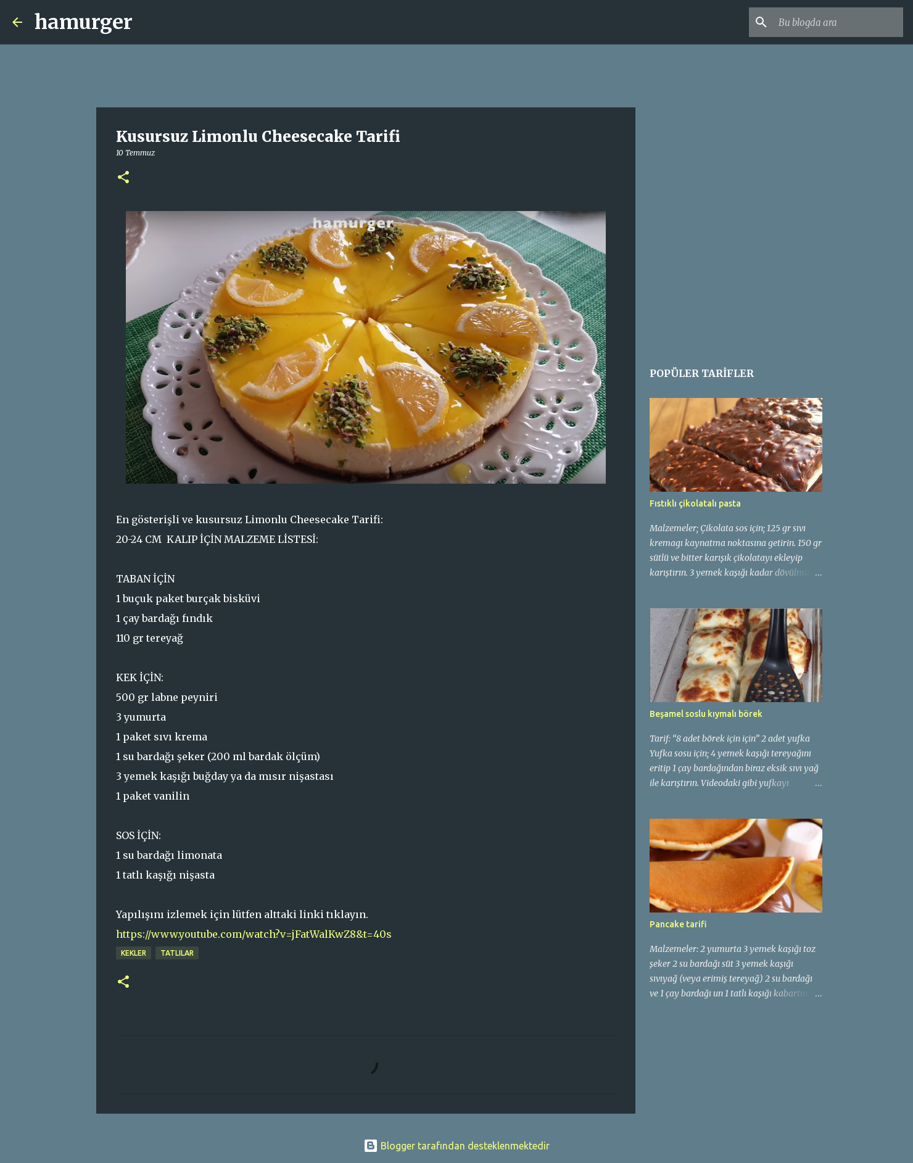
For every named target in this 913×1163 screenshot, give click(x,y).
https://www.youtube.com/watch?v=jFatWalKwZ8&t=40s (254, 934)
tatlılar (177, 953)
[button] (123, 178)
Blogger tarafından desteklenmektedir (456, 1145)
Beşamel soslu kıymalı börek (706, 714)
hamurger (84, 22)
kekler (133, 953)
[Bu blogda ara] (838, 22)
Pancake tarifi (678, 924)
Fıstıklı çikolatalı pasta (695, 503)
